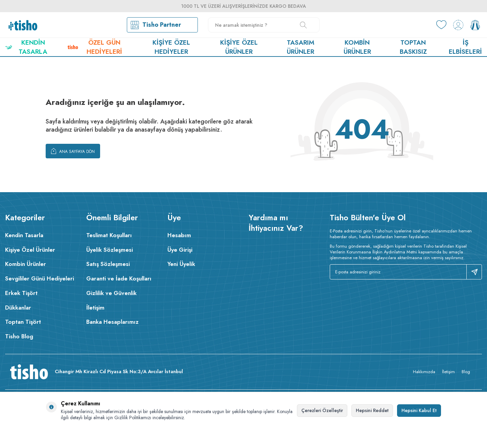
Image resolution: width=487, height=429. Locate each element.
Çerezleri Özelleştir (322, 410)
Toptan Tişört (23, 322)
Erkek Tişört (21, 293)
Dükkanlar (18, 307)
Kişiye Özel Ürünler (239, 47)
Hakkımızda (424, 372)
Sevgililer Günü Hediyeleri (39, 278)
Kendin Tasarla (26, 47)
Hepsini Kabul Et (419, 410)
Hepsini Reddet (372, 410)
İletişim (95, 307)
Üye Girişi (179, 250)
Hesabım (179, 235)
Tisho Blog (19, 336)
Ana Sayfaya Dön (73, 150)
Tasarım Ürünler (300, 47)
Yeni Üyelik (181, 264)
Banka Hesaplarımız (112, 322)
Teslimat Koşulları (109, 235)
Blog (466, 372)
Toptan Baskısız (413, 47)
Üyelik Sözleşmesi (109, 250)
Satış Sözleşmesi (108, 264)
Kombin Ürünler (357, 47)
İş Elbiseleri (465, 47)
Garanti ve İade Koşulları (119, 278)
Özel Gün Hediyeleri (95, 47)
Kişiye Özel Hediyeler (171, 47)
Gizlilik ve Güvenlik (111, 293)
